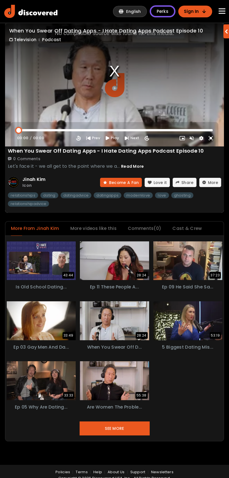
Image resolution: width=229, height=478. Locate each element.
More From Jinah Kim (35, 228)
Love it (156, 182)
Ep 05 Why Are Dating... (41, 407)
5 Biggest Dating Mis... (188, 347)
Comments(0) (147, 228)
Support (137, 472)
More (210, 182)
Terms (82, 472)
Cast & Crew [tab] (190, 228)
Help (97, 472)
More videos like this (95, 228)
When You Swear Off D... (114, 347)
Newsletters (162, 472)
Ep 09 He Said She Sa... (188, 287)
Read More (132, 166)
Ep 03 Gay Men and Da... (41, 347)
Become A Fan (120, 182)
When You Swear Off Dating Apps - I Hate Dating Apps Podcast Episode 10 (106, 151)
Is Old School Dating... (41, 287)
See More (114, 429)
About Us (116, 472)
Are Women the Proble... (114, 407)
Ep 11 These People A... (114, 287)
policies (62, 472)
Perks (163, 11)
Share (184, 182)
